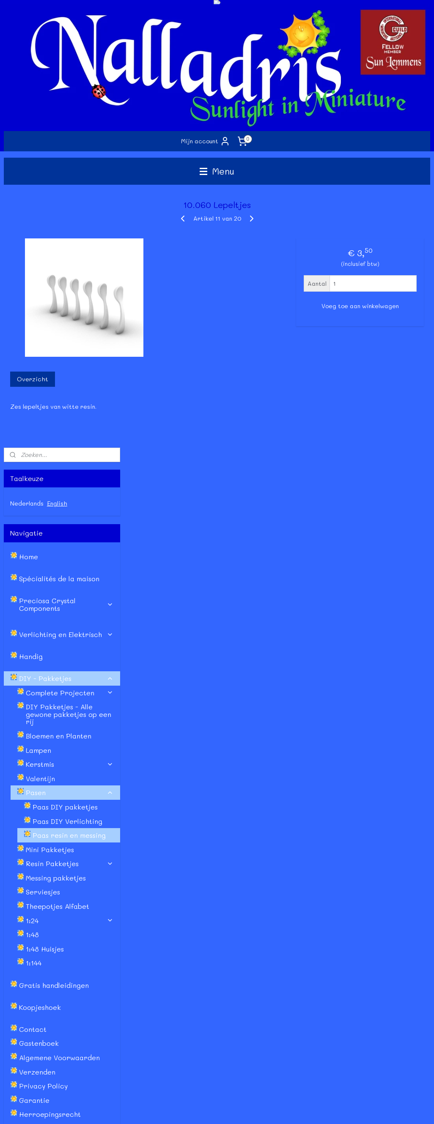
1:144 (33, 706)
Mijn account (205, 141)
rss (197, 1108)
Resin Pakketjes (70, 607)
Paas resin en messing (69, 578)
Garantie (34, 843)
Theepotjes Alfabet (57, 649)
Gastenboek (39, 786)
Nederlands (27, 247)
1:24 (70, 663)
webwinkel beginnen (230, 1108)
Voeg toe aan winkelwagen (360, 306)
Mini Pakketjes (50, 592)
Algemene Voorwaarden (59, 800)
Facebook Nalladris (292, 932)
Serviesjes (43, 635)
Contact (33, 772)
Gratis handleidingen (54, 728)
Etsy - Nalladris (286, 942)
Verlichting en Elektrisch (66, 377)
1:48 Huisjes (45, 692)
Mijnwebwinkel (308, 1108)
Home (28, 300)
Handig (31, 399)
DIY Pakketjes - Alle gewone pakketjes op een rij (68, 458)
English (57, 247)
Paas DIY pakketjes (65, 550)
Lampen (38, 493)
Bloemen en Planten (58, 479)
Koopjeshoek (40, 750)
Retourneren (22, 951)
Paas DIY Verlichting (67, 564)
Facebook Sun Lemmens (297, 923)
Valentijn (40, 521)
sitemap (179, 1108)
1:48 (32, 678)
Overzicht (156, 379)
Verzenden (37, 815)
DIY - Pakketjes (66, 421)
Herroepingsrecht (50, 857)
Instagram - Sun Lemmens (300, 951)
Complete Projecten (70, 436)
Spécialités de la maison (59, 322)
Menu (217, 171)
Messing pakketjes (56, 621)
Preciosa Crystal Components (66, 348)
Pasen (70, 536)
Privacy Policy (43, 829)
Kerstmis (70, 507)
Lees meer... (368, 1074)
